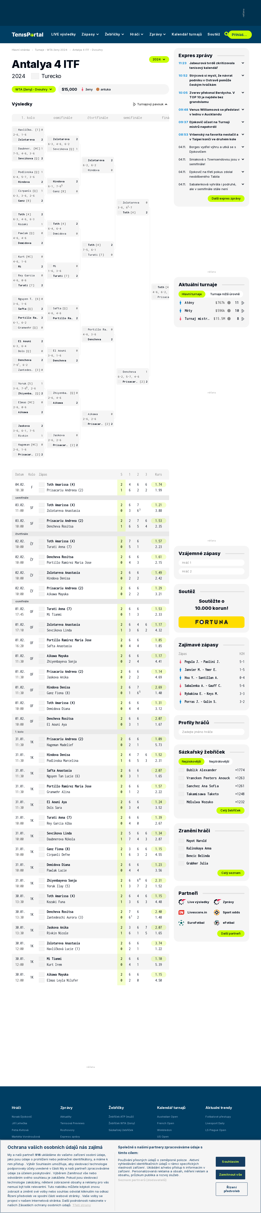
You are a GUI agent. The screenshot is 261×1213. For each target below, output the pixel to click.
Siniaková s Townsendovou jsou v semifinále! (214, 161)
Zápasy (90, 34)
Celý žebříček (230, 810)
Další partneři (231, 933)
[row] (90, 487)
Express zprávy (70, 1136)
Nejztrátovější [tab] (219, 761)
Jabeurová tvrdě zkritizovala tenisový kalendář (212, 65)
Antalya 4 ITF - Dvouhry (88, 49)
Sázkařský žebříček (121, 1130)
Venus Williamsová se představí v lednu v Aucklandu (214, 112)
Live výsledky (194, 902)
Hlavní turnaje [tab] (192, 294)
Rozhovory (67, 1130)
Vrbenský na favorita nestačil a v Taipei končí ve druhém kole (213, 137)
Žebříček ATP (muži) (121, 1116)
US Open (163, 1136)
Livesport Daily (214, 1123)
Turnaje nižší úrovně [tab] (225, 294)
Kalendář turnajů (187, 34)
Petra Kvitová (20, 1130)
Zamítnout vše (230, 1174)
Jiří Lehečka (19, 1123)
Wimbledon (164, 1130)
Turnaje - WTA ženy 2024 (51, 49)
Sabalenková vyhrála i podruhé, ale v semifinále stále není (212, 186)
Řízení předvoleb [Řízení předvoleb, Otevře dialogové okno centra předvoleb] (232, 1189)
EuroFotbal (191, 923)
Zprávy (157, 34)
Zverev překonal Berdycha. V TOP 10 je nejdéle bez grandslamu (212, 97)
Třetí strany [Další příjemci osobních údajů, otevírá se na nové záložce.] (81, 1205)
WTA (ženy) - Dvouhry (33, 89)
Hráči (137, 34)
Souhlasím (230, 1161)
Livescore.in (193, 912)
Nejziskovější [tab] (191, 761)
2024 (159, 59)
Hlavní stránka (21, 49)
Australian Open (167, 1116)
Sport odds (227, 912)
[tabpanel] (212, 311)
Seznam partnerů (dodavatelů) (142, 1180)
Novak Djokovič (22, 1116)
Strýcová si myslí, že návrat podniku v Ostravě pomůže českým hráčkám (210, 80)
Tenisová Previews (72, 1123)
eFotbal (224, 923)
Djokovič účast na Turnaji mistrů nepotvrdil (209, 124)
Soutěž (214, 34)
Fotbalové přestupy (218, 1116)
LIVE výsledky (63, 34)
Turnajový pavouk (150, 104)
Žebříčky (114, 34)
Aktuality (65, 1116)
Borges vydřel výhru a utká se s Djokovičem (212, 149)
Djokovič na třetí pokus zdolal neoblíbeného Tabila (210, 174)
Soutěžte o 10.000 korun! (211, 604)
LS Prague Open (215, 1130)
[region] (130, 1176)
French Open (165, 1123)
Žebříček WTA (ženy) (122, 1123)
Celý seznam (231, 873)
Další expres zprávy (226, 198)
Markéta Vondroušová (26, 1136)
